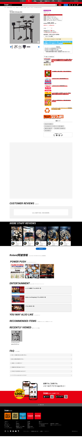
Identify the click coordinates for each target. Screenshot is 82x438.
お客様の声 (17, 425)
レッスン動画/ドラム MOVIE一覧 (33, 290)
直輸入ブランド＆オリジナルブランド (55, 426)
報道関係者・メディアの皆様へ (20, 428)
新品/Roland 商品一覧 (48, 129)
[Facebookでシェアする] (56, 136)
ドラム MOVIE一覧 (29, 308)
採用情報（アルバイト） (30, 429)
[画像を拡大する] (38, 43)
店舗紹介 (28, 426)
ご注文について (6, 425)
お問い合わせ (18, 426)
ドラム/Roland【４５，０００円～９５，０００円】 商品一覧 (54, 127)
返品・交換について (7, 426)
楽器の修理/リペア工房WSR (54, 425)
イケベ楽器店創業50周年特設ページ (41, 3)
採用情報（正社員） (30, 428)
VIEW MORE (41, 250)
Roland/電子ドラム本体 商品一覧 (60, 129)
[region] (41, 339)
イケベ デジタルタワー (42, 428)
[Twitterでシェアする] (54, 136)
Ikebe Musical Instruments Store (43, 425)
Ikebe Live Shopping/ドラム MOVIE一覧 (35, 299)
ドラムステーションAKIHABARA (50, 49)
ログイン (71, 1)
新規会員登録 (76, 1)
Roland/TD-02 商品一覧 (48, 125)
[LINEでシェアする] (59, 136)
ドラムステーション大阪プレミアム (50, 51)
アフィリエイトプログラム (8, 429)
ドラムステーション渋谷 (49, 50)
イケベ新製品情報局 (42, 426)
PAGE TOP (42, 406)
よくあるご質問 (6, 428)
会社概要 (28, 425)
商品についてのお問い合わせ (50, 57)
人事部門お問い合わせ (19, 429)
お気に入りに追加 (48, 37)
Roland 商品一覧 (47, 131)
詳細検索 (59, 5)
